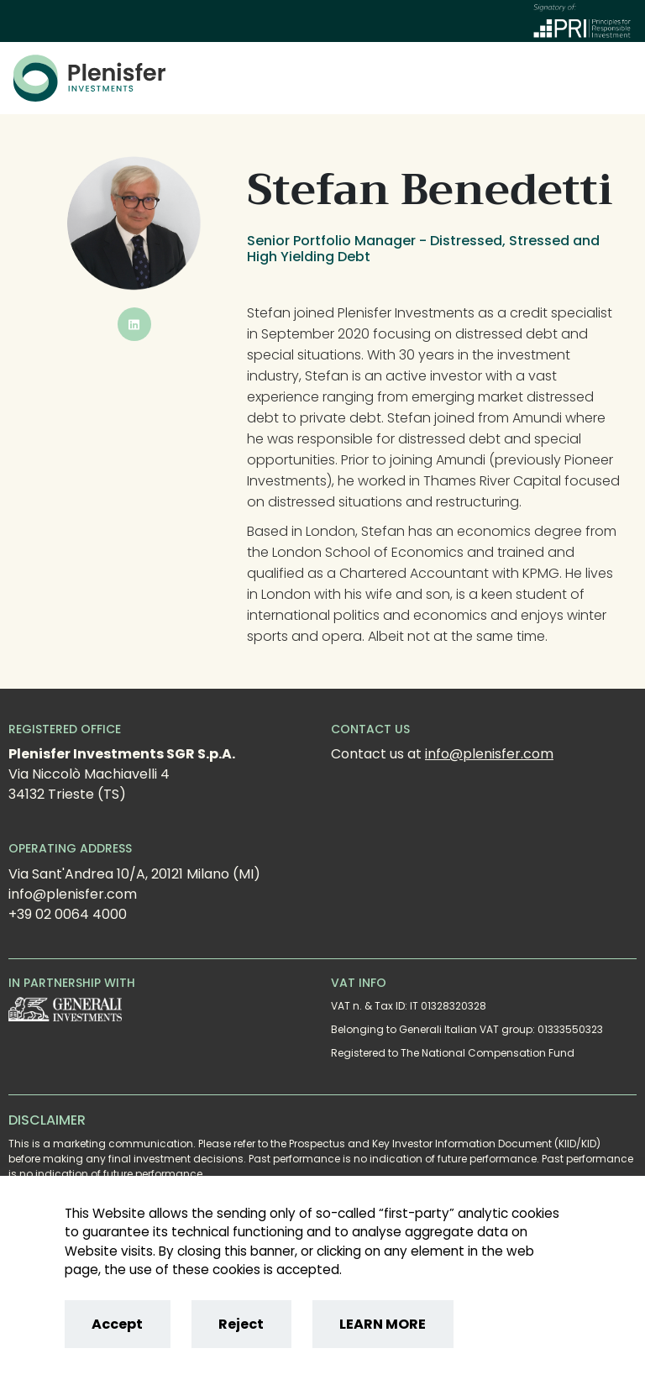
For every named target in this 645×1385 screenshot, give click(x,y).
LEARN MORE (382, 1324)
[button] (134, 324)
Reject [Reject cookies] (241, 1324)
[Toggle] (622, 78)
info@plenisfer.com (489, 753)
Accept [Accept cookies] (117, 1324)
